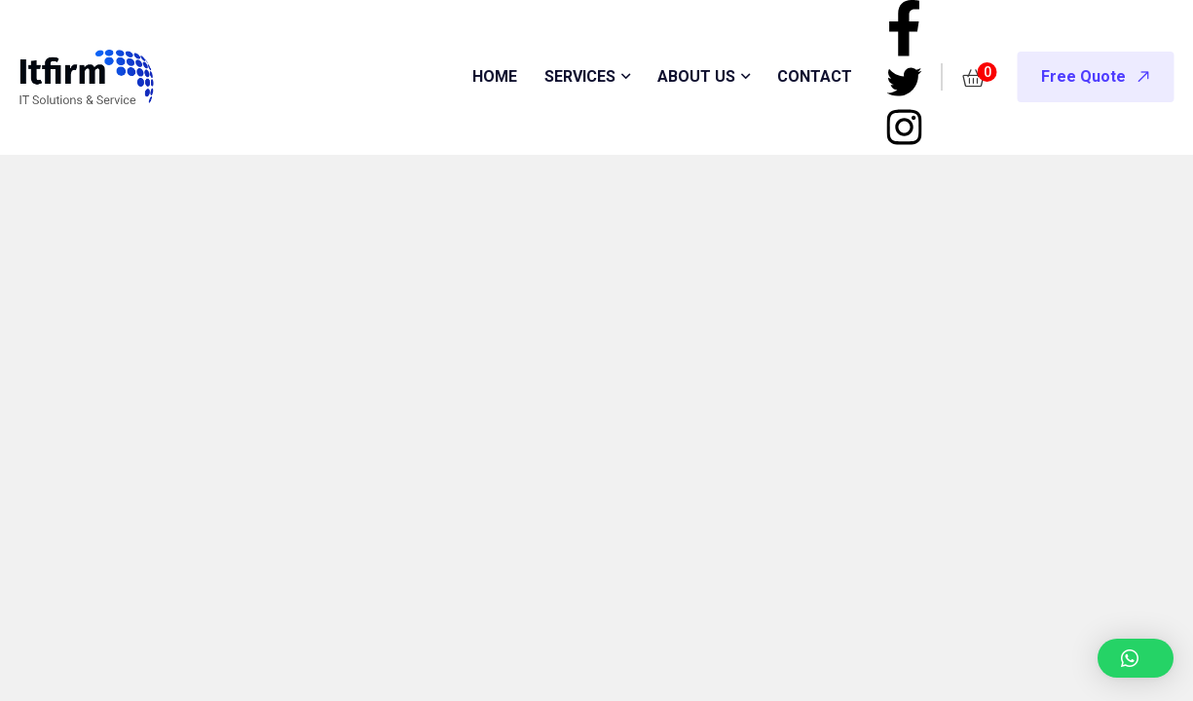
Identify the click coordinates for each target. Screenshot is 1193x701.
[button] (1136, 658)
